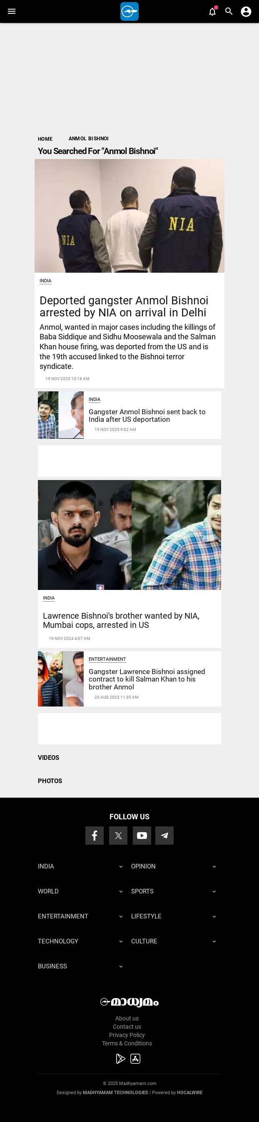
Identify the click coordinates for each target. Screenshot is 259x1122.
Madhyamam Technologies (115, 1092)
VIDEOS (48, 757)
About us (127, 1018)
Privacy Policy (127, 1035)
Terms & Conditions (127, 1043)
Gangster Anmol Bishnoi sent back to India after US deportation (147, 415)
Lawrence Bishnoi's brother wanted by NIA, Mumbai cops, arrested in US (121, 620)
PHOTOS (50, 781)
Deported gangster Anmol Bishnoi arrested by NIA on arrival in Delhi (124, 306)
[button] (11, 11)
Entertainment (107, 659)
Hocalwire (189, 1092)
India (45, 281)
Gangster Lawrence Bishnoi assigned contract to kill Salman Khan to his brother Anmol (147, 679)
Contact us (127, 1026)
